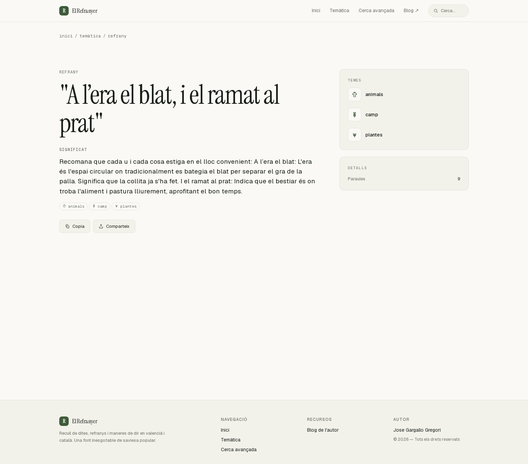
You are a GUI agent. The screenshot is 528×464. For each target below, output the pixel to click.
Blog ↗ (411, 10)
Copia (75, 226)
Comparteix (114, 226)
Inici (316, 10)
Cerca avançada (376, 10)
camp (99, 206)
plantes (125, 206)
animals (73, 206)
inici (66, 36)
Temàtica (339, 10)
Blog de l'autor (323, 430)
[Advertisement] (188, 288)
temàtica (90, 36)
